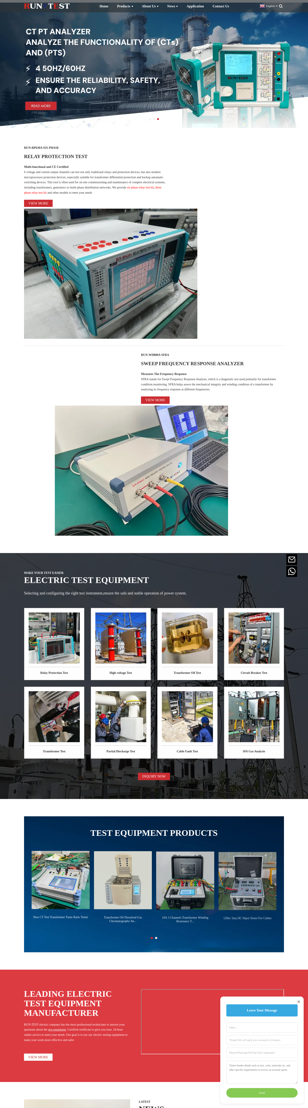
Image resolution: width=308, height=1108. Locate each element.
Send (262, 1092)
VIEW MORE (19, 834)
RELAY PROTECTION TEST (81, 152)
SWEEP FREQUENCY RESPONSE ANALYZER (208, 249)
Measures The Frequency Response (163, 265)
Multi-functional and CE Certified (46, 164)
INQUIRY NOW (154, 559)
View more (38, 200)
